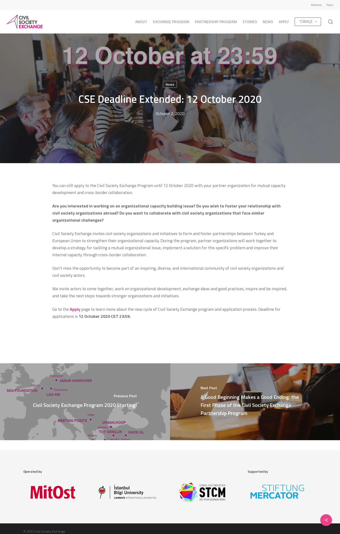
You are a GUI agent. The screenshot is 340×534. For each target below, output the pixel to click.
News (170, 84)
